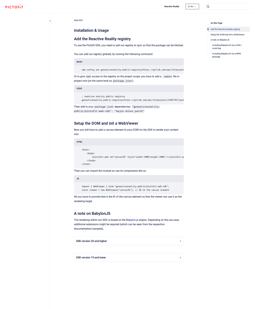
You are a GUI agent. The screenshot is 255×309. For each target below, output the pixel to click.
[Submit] (208, 6)
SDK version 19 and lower (129, 257)
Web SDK (78, 20)
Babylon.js (132, 219)
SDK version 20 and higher (129, 241)
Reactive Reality (171, 6)
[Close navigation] (50, 21)
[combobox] (227, 6)
